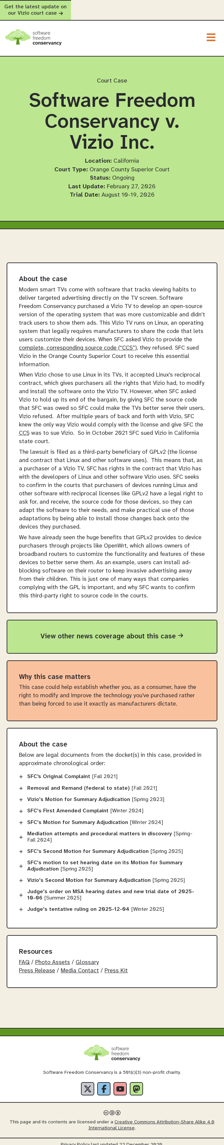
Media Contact (80, 964)
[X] (87, 1082)
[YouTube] (120, 1082)
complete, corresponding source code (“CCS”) (78, 342)
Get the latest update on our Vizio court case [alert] (112, 7)
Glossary (87, 956)
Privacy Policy (75, 1138)
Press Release (37, 964)
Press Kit (116, 964)
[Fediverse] (136, 1082)
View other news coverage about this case (112, 630)
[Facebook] (104, 1082)
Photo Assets (52, 956)
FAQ (24, 956)
